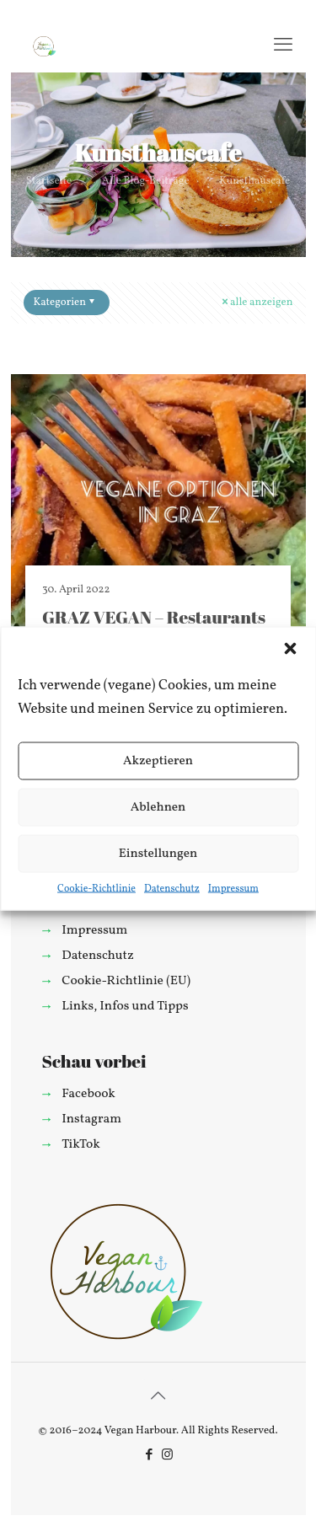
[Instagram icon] (167, 1456)
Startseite (49, 181)
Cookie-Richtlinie (96, 889)
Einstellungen (158, 853)
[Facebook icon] (149, 1456)
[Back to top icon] (158, 1397)
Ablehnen (158, 807)
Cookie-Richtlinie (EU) (126, 981)
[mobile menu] (283, 46)
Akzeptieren (158, 760)
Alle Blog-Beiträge (146, 181)
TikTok (80, 1144)
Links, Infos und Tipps (125, 1006)
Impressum (233, 889)
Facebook (88, 1093)
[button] (289, 648)
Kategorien (66, 302)
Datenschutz (172, 889)
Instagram (91, 1119)
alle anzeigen (255, 302)
